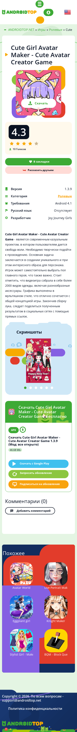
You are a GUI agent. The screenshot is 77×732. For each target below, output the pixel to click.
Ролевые (65, 196)
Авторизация (48, 12)
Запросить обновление (36, 473)
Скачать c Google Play (34, 463)
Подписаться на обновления (40, 484)
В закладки (41, 161)
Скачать (41, 103)
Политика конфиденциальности (35, 709)
